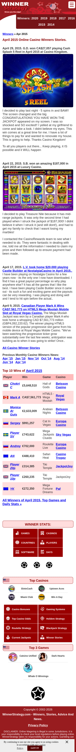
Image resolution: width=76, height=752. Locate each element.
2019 (44, 18)
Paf (58, 488)
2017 (62, 18)
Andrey (15, 446)
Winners (7, 34)
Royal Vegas (60, 397)
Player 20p (14, 466)
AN (12, 456)
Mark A (15, 397)
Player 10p (14, 476)
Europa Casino (61, 423)
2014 (51, 24)
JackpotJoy (64, 466)
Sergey (15, 423)
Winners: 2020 (27, 18)
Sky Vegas (63, 434)
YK (12, 488)
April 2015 (34, 370)
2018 (53, 18)
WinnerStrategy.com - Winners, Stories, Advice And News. (38, 717)
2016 (71, 18)
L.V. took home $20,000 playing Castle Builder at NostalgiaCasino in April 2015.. (37, 268)
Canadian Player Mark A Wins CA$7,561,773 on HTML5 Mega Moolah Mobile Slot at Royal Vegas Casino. (35, 309)
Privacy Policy (38, 725)
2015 (41, 24)
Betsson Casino (62, 385)
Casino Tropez (61, 456)
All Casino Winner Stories (21, 348)
